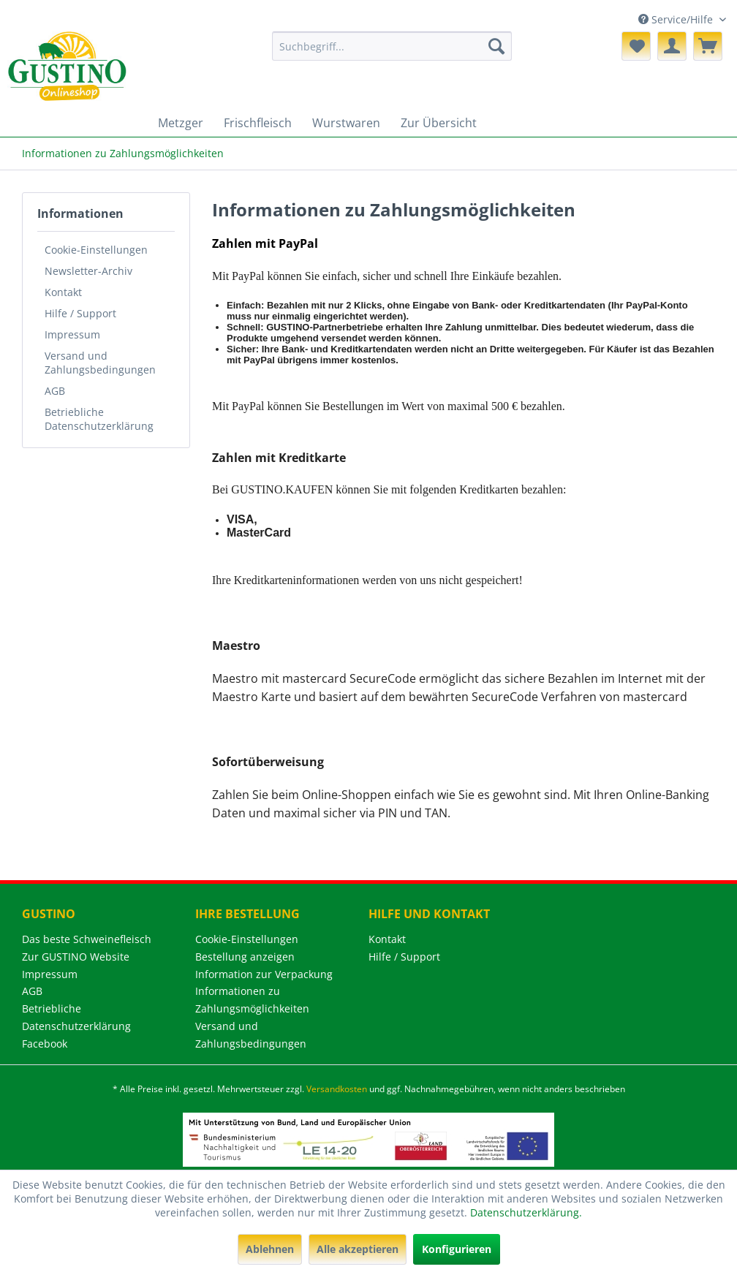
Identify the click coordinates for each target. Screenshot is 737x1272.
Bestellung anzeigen (245, 957)
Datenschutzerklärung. (526, 1212)
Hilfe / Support (80, 313)
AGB (55, 391)
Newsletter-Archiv (88, 271)
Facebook (44, 1043)
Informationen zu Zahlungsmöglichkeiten (252, 999)
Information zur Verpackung (264, 974)
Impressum (72, 334)
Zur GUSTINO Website (75, 957)
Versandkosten (336, 1089)
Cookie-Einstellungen (96, 250)
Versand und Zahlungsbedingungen (100, 362)
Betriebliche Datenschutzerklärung (99, 419)
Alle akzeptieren (357, 1249)
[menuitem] (392, 46)
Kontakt (63, 292)
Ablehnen (270, 1249)
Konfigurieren (456, 1249)
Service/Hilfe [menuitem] (677, 19)
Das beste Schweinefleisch (86, 939)
